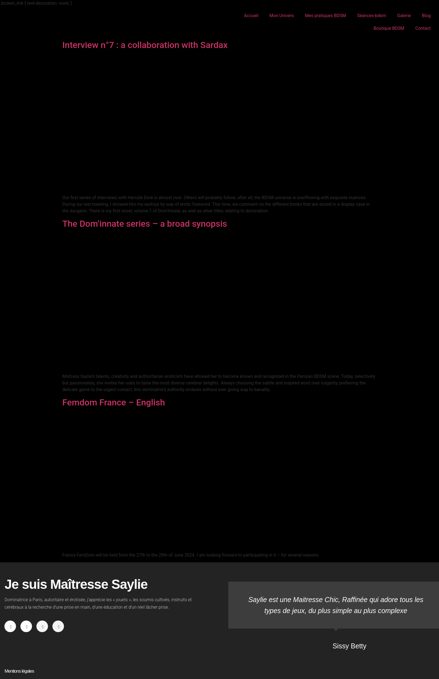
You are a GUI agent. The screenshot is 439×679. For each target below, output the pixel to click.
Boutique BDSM (389, 28)
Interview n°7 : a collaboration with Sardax (145, 45)
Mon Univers (281, 15)
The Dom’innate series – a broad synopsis (144, 223)
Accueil (251, 15)
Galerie (404, 15)
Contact (423, 28)
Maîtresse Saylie (35, 22)
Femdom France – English (113, 402)
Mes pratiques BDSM (325, 15)
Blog (426, 15)
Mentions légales (19, 671)
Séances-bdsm (371, 15)
